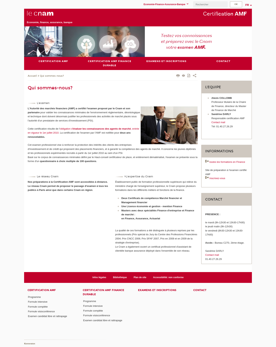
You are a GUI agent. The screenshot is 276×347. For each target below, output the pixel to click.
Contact (200, 290)
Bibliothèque (120, 277)
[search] (210, 4)
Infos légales (99, 277)
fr (247, 4)
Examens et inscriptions (157, 290)
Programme (34, 297)
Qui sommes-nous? (52, 75)
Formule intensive (37, 301)
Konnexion (29, 343)
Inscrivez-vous (217, 178)
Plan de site (140, 277)
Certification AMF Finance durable (103, 292)
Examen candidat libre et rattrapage (47, 316)
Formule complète (38, 306)
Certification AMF (42, 290)
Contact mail (218, 122)
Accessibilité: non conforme (168, 277)
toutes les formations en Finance (227, 162)
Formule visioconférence (41, 311)
